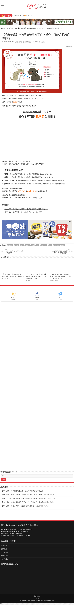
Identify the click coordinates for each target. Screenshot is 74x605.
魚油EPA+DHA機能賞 (59, 245)
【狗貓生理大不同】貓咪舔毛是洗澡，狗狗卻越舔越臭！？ (60, 251)
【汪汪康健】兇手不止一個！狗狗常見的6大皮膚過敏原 (23, 212)
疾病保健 (4, 549)
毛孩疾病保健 (11, 28)
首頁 (2, 28)
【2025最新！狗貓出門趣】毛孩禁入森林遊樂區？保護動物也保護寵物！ (26, 506)
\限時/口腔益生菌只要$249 (22, 15)
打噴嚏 (16, 245)
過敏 (38, 245)
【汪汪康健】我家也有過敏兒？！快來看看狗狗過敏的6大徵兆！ (26, 209)
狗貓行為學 (4, 556)
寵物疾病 (10, 245)
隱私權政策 (37, 596)
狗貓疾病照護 (27, 42)
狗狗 (22, 245)
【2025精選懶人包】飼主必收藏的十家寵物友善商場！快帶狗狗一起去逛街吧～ (60, 276)
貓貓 (33, 245)
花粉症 (27, 245)
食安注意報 (4, 552)
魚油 (50, 245)
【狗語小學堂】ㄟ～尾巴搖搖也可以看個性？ (14, 251)
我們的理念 (4, 559)
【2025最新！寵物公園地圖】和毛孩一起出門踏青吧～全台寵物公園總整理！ (27, 502)
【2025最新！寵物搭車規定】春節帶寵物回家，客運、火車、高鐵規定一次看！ (37, 276)
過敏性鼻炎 (44, 245)
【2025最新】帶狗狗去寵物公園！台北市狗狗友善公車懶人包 (22, 491)
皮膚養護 (4, 546)
